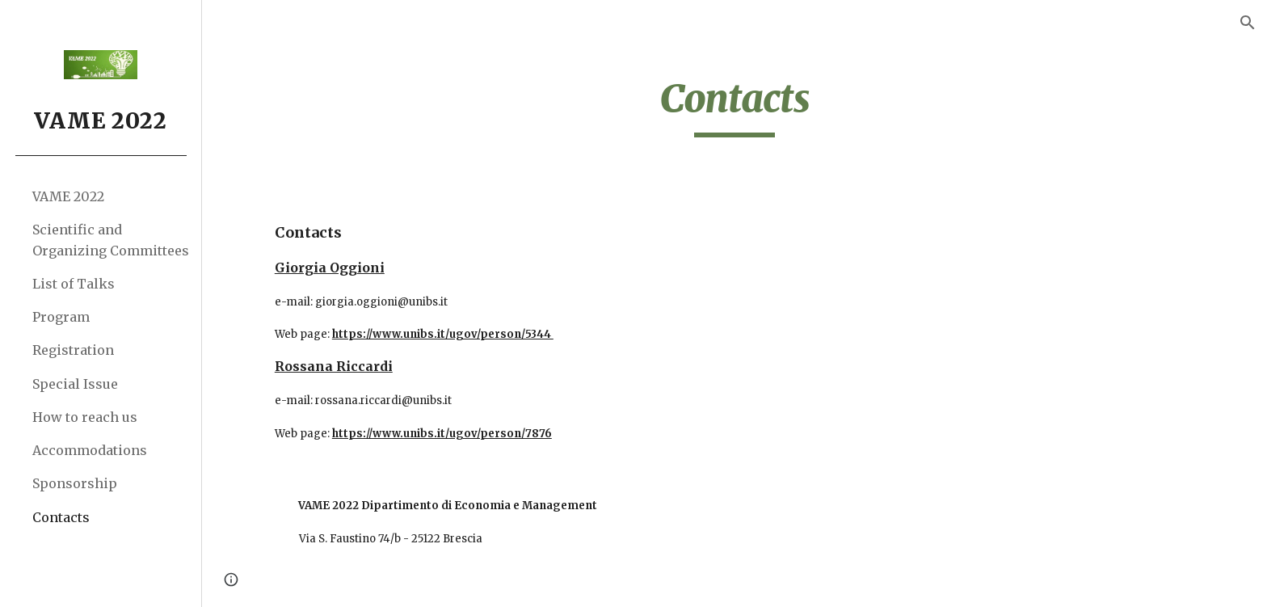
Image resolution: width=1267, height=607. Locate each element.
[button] (1247, 22)
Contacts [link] (61, 517)
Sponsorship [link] (74, 483)
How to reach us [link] (84, 417)
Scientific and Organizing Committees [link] (110, 239)
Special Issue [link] (75, 384)
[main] (734, 106)
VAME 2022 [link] (68, 196)
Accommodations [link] (89, 450)
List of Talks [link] (73, 284)
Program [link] (61, 317)
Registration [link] (73, 350)
